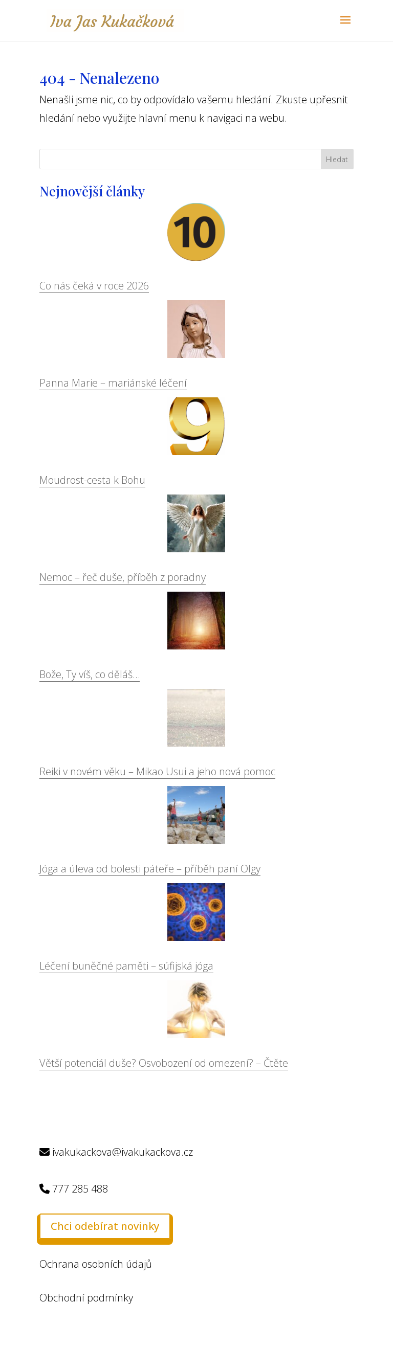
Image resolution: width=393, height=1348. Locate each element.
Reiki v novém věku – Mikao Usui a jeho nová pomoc (157, 771)
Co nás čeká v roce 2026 (94, 286)
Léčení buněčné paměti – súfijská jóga (126, 966)
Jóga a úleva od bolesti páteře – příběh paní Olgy (149, 868)
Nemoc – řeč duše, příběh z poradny (122, 577)
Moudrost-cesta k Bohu (92, 480)
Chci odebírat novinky (105, 1226)
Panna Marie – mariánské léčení (113, 383)
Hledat (337, 159)
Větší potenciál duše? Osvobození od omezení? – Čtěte (163, 1063)
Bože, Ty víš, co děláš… (89, 674)
